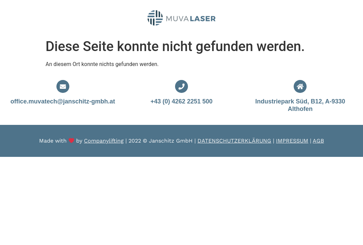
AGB (318, 140)
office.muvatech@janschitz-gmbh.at (63, 101)
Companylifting (104, 140)
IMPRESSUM (292, 140)
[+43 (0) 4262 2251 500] (181, 86)
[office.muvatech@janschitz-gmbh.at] (62, 86)
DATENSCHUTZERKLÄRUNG (234, 140)
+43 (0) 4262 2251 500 (182, 101)
